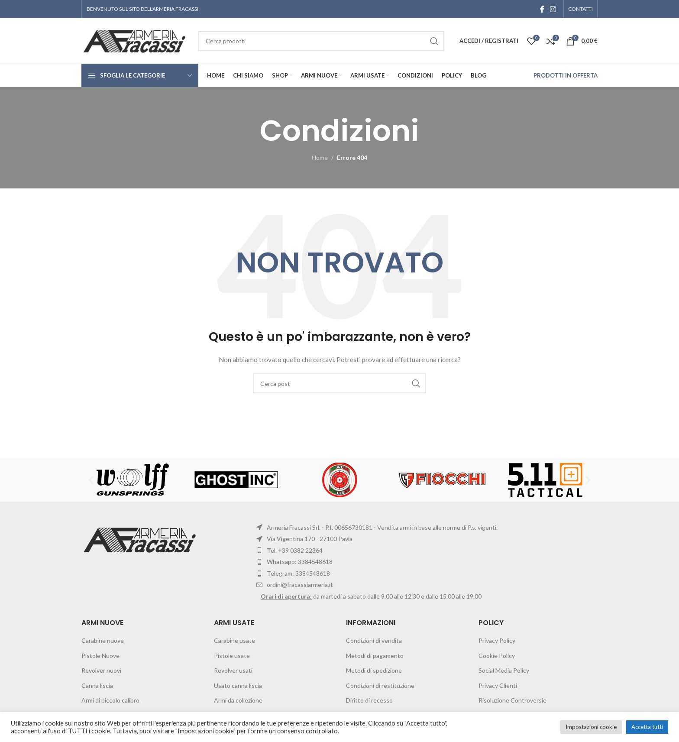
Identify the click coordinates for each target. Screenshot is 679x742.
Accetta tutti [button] (647, 726)
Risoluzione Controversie (512, 700)
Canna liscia (97, 685)
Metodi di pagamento (375, 655)
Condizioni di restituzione (380, 685)
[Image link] (140, 539)
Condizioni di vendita (374, 640)
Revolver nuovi (101, 670)
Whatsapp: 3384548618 (300, 561)
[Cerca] (339, 383)
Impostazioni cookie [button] (591, 726)
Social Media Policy (504, 670)
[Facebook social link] (542, 9)
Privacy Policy (497, 640)
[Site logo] (135, 40)
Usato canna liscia (238, 685)
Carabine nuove (102, 640)
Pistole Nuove (100, 655)
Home (320, 157)
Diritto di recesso (369, 700)
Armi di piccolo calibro (110, 700)
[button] (91, 479)
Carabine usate (234, 640)
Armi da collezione (238, 700)
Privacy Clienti (498, 685)
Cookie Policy (497, 655)
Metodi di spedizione (374, 670)
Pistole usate (232, 655)
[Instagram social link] (553, 9)
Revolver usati (233, 670)
